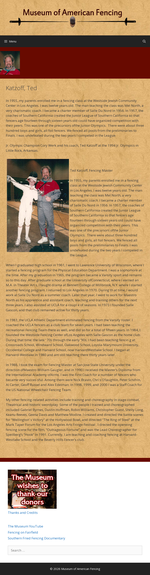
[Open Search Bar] (144, 41)
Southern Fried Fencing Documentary (36, 538)
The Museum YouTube (25, 526)
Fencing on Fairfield (23, 532)
